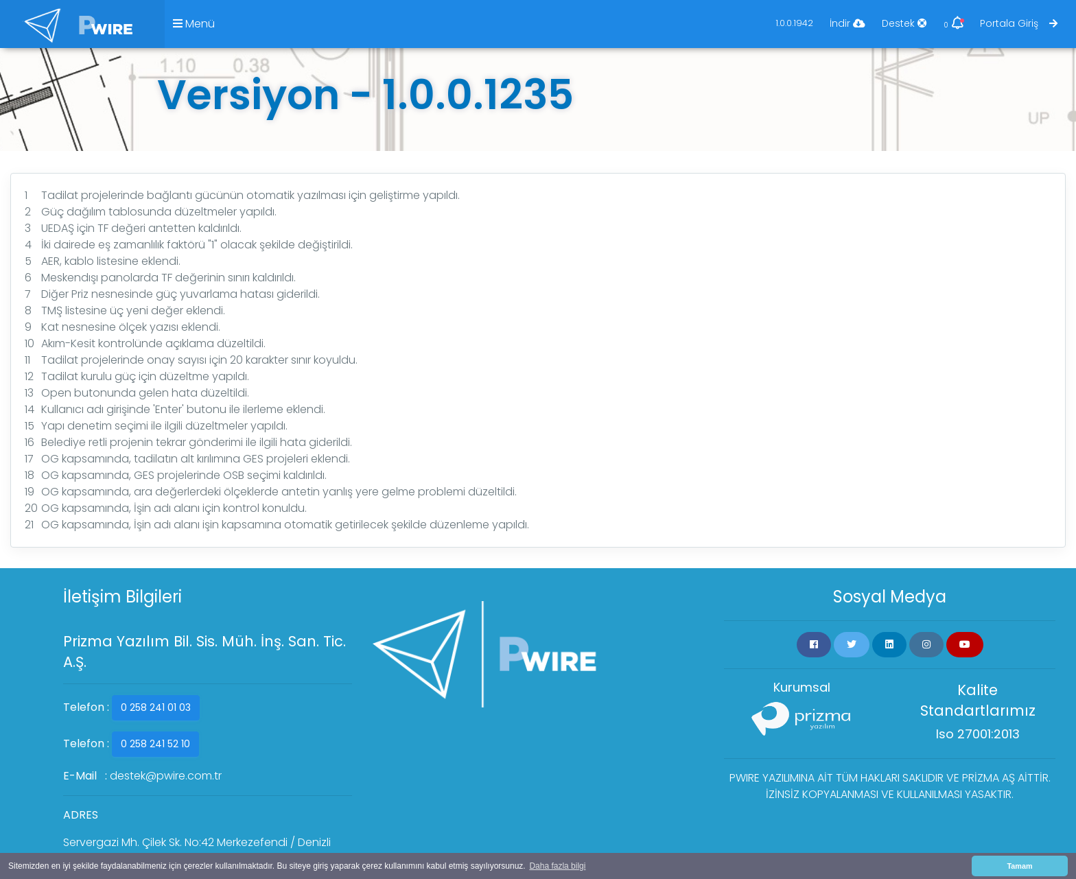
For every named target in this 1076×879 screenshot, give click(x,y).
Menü (194, 24)
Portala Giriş (1018, 23)
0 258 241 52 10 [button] (155, 744)
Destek (904, 23)
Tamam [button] (1019, 866)
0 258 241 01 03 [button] (156, 707)
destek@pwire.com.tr (166, 776)
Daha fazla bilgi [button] (557, 866)
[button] (814, 644)
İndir (847, 23)
